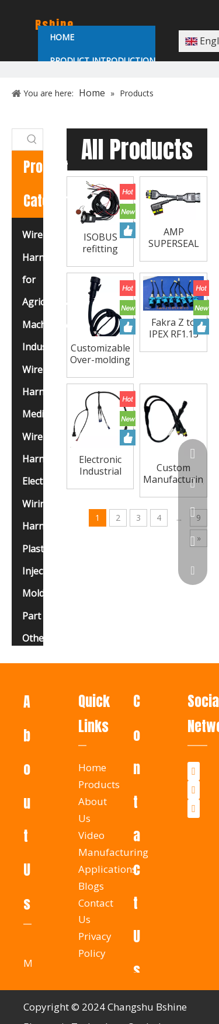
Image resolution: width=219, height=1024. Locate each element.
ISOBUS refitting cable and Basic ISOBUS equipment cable (100, 243)
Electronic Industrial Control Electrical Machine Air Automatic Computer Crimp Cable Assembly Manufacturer (100, 465)
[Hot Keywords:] (32, 139)
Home (92, 767)
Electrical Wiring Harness (41, 503)
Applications (107, 869)
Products (99, 784)
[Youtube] (193, 808)
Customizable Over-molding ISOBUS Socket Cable (100, 353)
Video (91, 835)
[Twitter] (193, 790)
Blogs (91, 886)
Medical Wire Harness (40, 436)
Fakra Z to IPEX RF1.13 (174, 328)
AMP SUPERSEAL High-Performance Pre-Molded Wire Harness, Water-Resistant (173, 237)
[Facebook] (193, 771)
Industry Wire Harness (40, 369)
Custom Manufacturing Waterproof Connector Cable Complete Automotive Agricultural (173, 473)
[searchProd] (17, 139)
